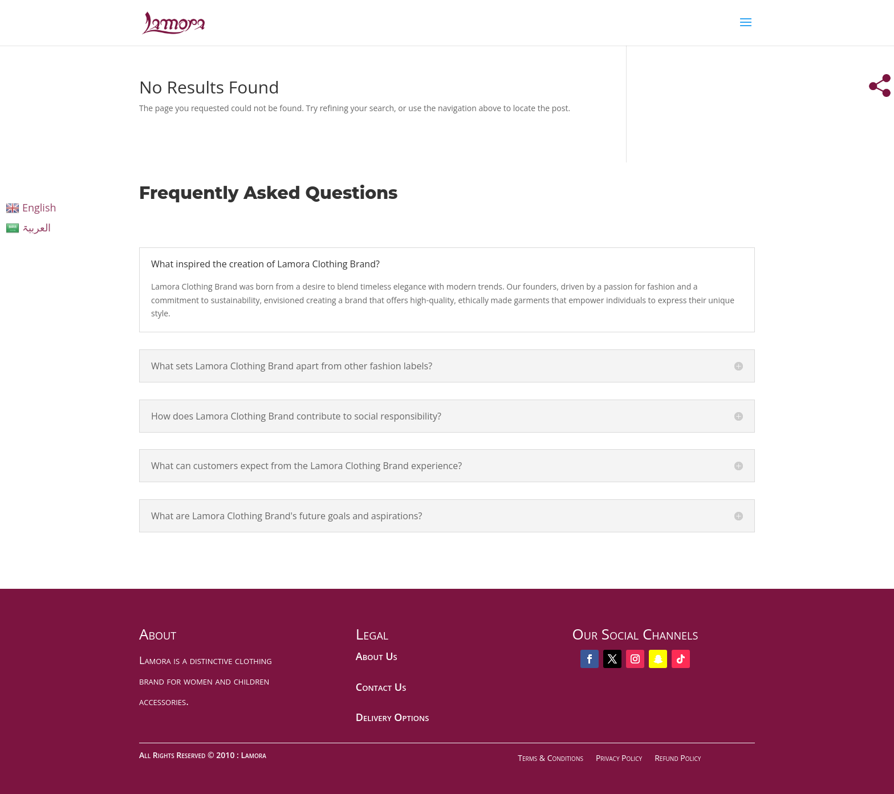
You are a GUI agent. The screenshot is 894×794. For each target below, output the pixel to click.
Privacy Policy (619, 757)
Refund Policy (678, 757)
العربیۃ (28, 227)
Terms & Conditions (550, 757)
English (31, 207)
